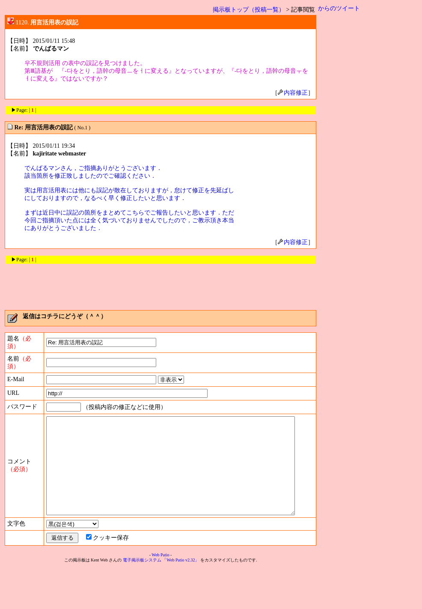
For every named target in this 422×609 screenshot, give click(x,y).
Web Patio (160, 596)
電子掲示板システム (142, 601)
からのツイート (339, 8)
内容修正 (293, 93)
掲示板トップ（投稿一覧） (249, 9)
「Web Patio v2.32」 (180, 601)
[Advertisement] (160, 284)
